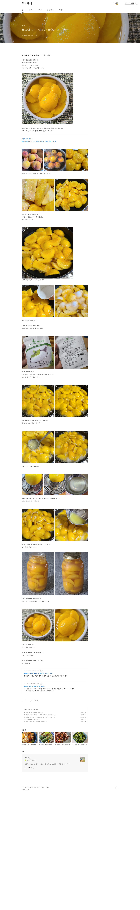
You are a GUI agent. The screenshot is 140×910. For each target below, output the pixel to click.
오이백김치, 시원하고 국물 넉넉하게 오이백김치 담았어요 (39, 741)
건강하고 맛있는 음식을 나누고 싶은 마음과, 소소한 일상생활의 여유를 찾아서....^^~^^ (47, 830)
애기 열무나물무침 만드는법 (31, 746)
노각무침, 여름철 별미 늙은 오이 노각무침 (35, 748)
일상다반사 (50, 10)
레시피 (30, 10)
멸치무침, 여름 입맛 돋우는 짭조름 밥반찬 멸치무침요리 (38, 744)
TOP (116, 854)
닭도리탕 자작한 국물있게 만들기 (32, 739)
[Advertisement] (55, 678)
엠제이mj (27, 3)
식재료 (40, 10)
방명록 (61, 10)
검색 (112, 3)
